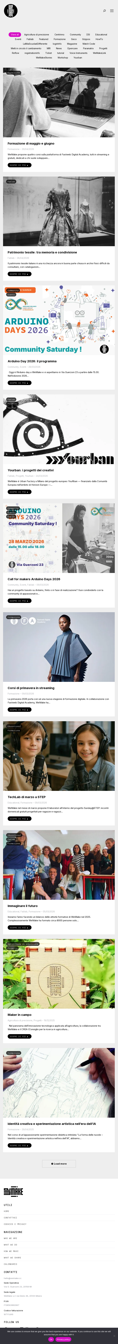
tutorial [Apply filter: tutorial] (60, 53)
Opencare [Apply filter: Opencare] (72, 48)
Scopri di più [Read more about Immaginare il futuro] (19, 927)
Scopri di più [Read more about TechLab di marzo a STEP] (19, 819)
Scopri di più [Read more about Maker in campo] (19, 1036)
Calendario (10, 1264)
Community (13, 290)
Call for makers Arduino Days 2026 (34, 579)
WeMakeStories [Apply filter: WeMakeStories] (44, 57)
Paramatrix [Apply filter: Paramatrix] (88, 48)
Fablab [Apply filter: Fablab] (30, 39)
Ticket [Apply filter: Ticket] (48, 53)
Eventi (11, 295)
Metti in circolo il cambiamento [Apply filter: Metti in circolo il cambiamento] (26, 48)
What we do (10, 1245)
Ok (51, 1339)
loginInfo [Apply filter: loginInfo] (57, 43)
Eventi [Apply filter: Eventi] (18, 39)
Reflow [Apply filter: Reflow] (15, 53)
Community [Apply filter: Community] (75, 34)
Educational (14, 726)
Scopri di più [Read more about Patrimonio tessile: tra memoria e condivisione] (19, 274)
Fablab (11, 182)
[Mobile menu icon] (112, 11)
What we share (12, 1258)
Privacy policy (63, 1339)
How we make (11, 1251)
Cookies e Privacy (15, 1224)
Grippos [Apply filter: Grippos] (86, 39)
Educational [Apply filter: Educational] (101, 34)
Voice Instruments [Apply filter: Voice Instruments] (78, 53)
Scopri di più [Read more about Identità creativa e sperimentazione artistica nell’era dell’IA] (19, 1145)
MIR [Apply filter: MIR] (49, 48)
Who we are (10, 1238)
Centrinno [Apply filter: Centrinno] (59, 34)
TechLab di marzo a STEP (27, 797)
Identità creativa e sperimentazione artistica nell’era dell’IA (52, 1124)
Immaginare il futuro (23, 906)
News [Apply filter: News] (59, 48)
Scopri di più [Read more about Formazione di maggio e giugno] (19, 165)
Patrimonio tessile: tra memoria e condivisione (42, 252)
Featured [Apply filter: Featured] (43, 39)
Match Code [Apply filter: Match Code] (89, 43)
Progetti (12, 404)
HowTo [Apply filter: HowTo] (99, 39)
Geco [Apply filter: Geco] (74, 39)
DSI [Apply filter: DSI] (88, 34)
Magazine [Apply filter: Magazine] (72, 43)
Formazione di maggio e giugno (31, 143)
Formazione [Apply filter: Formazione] (60, 39)
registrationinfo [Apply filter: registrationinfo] (32, 53)
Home (6, 1211)
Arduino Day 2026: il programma (32, 361)
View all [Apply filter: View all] (15, 34)
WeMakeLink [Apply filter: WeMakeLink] (99, 53)
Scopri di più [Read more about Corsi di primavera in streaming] (19, 710)
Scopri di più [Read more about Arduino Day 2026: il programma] (19, 383)
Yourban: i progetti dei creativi (31, 470)
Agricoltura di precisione (23, 944)
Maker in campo (19, 1015)
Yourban (12, 408)
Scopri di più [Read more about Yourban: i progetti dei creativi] (19, 492)
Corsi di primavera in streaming (31, 688)
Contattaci (10, 1218)
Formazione (14, 73)
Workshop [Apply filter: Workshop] (63, 57)
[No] (114, 1335)
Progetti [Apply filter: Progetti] (103, 48)
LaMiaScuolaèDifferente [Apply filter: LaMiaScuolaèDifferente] (35, 43)
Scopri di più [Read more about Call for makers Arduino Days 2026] (19, 601)
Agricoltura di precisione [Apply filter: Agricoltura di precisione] (36, 34)
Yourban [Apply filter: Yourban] (78, 57)
